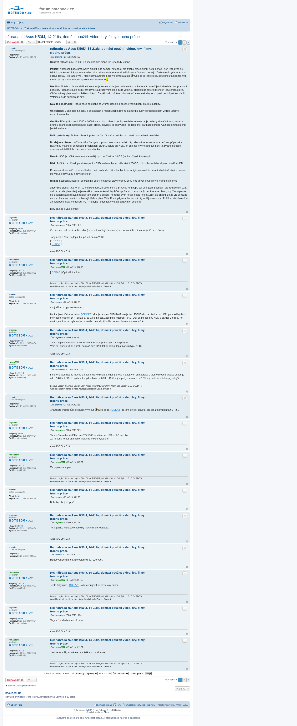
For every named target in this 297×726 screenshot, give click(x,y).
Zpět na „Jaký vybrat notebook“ (22, 685)
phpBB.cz (105, 712)
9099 (20, 229)
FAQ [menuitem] (22, 22)
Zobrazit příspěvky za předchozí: (71, 673)
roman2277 (14, 260)
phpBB (88, 710)
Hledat (69, 42)
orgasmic (13, 218)
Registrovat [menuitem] (167, 22)
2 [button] (184, 42)
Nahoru (187, 212)
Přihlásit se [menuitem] (183, 22)
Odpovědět (13, 42)
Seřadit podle (113, 673)
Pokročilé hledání (74, 42)
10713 (21, 271)
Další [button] (188, 43)
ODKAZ (56, 240)
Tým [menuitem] (119, 705)
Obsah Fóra (16, 705)
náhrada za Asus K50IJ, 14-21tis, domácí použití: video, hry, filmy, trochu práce (72, 37)
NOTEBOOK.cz (14, 28)
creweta (12, 48)
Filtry (13, 22)
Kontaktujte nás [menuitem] (104, 705)
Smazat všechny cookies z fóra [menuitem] (140, 705)
